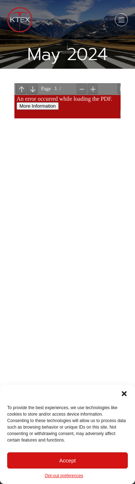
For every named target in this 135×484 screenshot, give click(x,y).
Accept (67, 460)
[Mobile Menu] (121, 19)
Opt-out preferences (64, 475)
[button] (124, 393)
